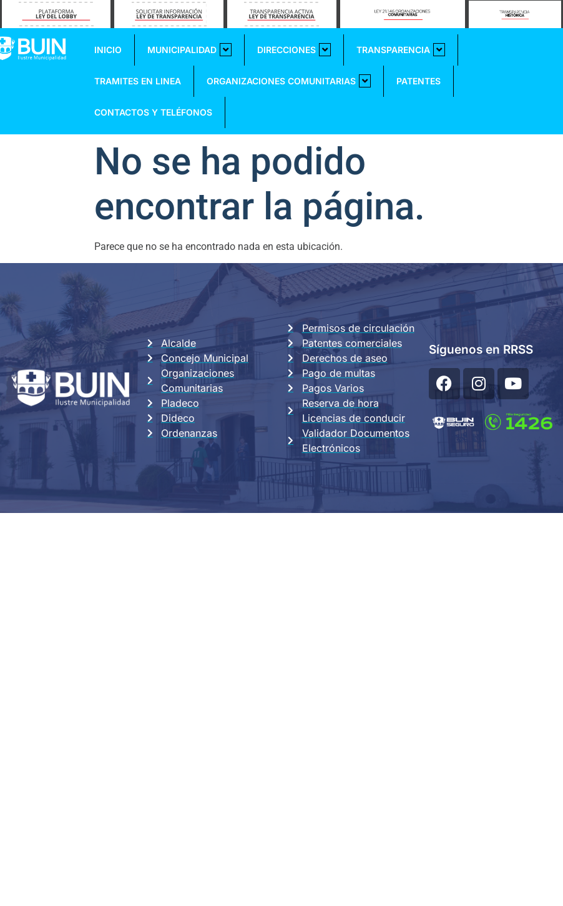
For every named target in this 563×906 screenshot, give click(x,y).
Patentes (418, 81)
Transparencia (400, 49)
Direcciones (294, 49)
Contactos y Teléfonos (153, 112)
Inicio (108, 49)
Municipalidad (189, 49)
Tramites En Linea (137, 81)
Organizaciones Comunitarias (289, 80)
